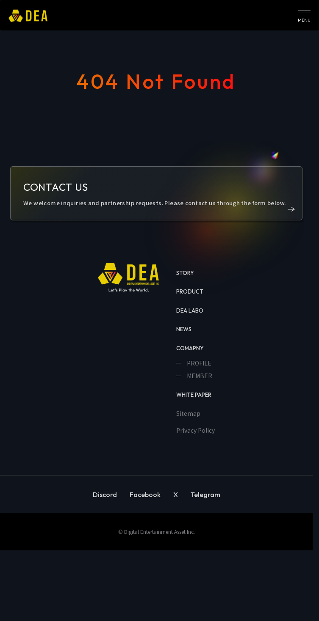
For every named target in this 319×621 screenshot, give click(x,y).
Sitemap (188, 413)
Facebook (145, 494)
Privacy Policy (195, 430)
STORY (185, 272)
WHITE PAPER (193, 394)
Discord (105, 494)
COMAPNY (190, 348)
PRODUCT (189, 291)
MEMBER (199, 375)
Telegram (205, 494)
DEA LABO (189, 310)
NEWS (183, 329)
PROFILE (198, 363)
